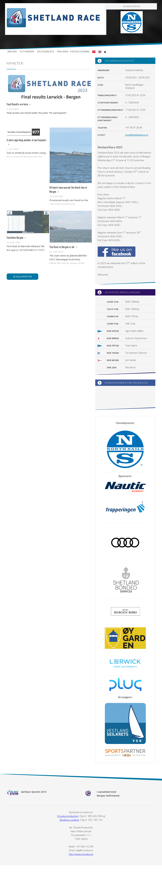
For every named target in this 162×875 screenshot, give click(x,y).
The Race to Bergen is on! (63, 247)
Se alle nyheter (22, 276)
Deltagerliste (45, 51)
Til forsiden (27, 51)
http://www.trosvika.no (81, 854)
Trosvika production (67, 816)
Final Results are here (19, 104)
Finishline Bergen (16, 237)
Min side (12, 51)
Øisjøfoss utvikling (69, 819)
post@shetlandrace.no (136, 134)
